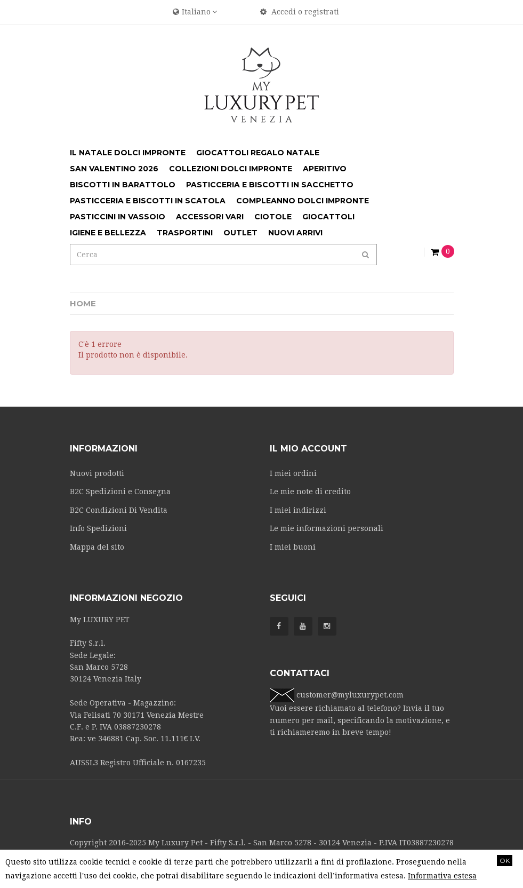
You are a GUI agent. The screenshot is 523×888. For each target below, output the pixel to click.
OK (505, 861)
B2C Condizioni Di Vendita (118, 510)
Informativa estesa (442, 875)
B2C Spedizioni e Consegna (120, 491)
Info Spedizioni (98, 528)
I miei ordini (293, 473)
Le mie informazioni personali (326, 528)
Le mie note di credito (310, 491)
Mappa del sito (97, 547)
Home (83, 303)
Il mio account (308, 448)
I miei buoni (293, 547)
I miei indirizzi (298, 510)
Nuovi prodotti (97, 473)
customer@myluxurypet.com (350, 695)
